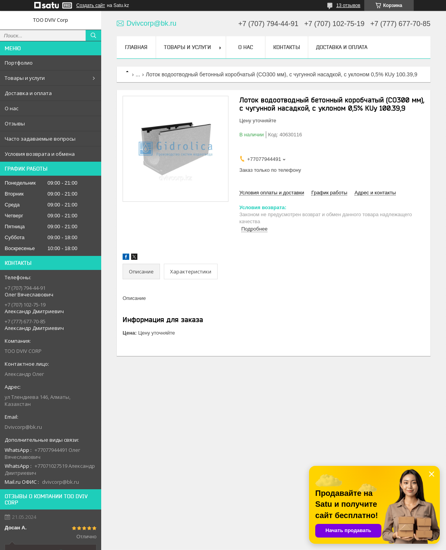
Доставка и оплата (28, 93)
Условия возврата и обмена (40, 153)
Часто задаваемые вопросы (40, 138)
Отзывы (15, 123)
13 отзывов (348, 5)
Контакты (286, 47)
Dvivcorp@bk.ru (23, 426)
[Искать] (93, 35)
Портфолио (19, 62)
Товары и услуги (25, 77)
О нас (11, 108)
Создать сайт (90, 5)
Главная (136, 47)
